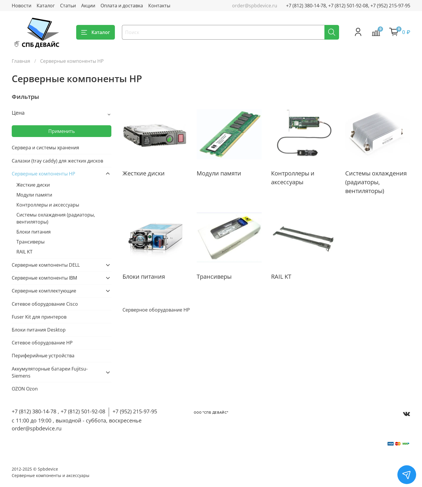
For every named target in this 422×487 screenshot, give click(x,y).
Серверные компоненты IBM (44, 278)
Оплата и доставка (122, 5)
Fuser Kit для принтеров (39, 317)
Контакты (159, 5)
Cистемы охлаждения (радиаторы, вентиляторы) (55, 218)
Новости (21, 5)
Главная (21, 61)
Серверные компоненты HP (43, 173)
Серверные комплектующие (44, 291)
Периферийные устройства (43, 355)
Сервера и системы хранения (45, 147)
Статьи (68, 5)
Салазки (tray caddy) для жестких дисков (57, 161)
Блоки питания (33, 232)
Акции (88, 5)
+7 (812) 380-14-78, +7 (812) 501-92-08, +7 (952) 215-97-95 (348, 5)
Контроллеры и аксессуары (47, 205)
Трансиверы (30, 242)
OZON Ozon (25, 388)
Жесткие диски (33, 185)
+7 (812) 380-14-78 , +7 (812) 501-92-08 (58, 411)
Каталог (46, 5)
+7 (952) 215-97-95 (135, 411)
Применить (61, 131)
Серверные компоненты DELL (46, 265)
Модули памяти (34, 195)
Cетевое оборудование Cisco (45, 304)
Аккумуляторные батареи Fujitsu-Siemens (50, 372)
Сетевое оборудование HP (42, 342)
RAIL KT (24, 251)
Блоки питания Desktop (39, 330)
